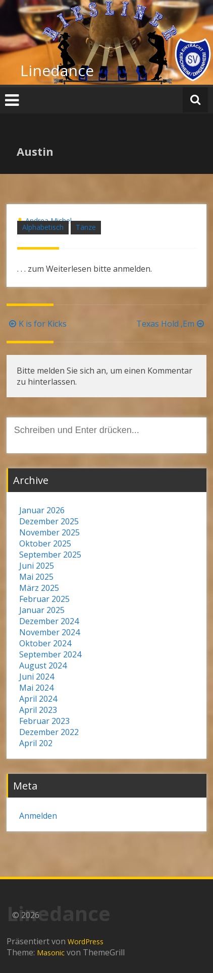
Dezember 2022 (49, 732)
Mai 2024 (36, 687)
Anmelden (38, 815)
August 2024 (43, 665)
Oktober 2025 (45, 543)
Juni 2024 (36, 676)
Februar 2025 (44, 598)
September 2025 (50, 554)
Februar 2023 (44, 720)
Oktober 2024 (45, 643)
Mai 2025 (36, 576)
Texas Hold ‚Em (171, 323)
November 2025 (49, 532)
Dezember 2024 (49, 621)
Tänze (86, 227)
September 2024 (50, 654)
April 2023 (38, 709)
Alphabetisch (43, 227)
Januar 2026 (42, 510)
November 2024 (49, 632)
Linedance (57, 70)
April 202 (35, 743)
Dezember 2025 (49, 521)
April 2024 (38, 698)
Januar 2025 (42, 610)
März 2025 (39, 587)
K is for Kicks (37, 323)
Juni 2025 (36, 565)
